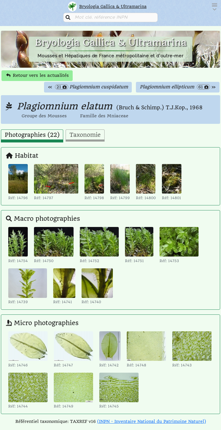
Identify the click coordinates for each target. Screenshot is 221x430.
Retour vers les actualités (37, 75)
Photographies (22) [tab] (32, 135)
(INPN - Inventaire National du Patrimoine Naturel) (151, 421)
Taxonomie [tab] (85, 135)
